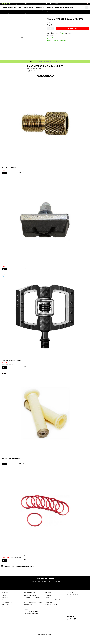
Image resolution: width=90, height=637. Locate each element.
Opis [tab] (30, 61)
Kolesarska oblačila (43, 7)
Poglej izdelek (86, 173)
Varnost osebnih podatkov (31, 612)
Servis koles (64, 7)
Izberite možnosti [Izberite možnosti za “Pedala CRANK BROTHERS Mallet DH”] (9, 368)
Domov (3, 13)
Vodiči (3, 610)
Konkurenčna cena (29, 608)
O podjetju (48, 596)
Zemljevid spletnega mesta (31, 615)
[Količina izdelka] (51, 28)
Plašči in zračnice (18, 13)
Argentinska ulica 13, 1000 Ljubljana (54, 3)
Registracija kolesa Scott (30, 601)
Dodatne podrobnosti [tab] (42, 61)
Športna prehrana (55, 7)
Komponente (26, 7)
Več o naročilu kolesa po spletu (32, 599)
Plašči (24, 13)
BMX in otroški (29, 13)
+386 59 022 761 (21, 3)
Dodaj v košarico (74, 28)
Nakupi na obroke (28, 605)
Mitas (63, 33)
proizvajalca (60, 32)
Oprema (34, 7)
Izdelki (7, 13)
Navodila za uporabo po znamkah (33, 603)
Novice (47, 599)
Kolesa (19, 7)
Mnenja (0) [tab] (57, 61)
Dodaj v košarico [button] (9, 173)
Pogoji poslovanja (28, 610)
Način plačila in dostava (30, 596)
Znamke (70, 7)
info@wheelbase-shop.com (52, 605)
